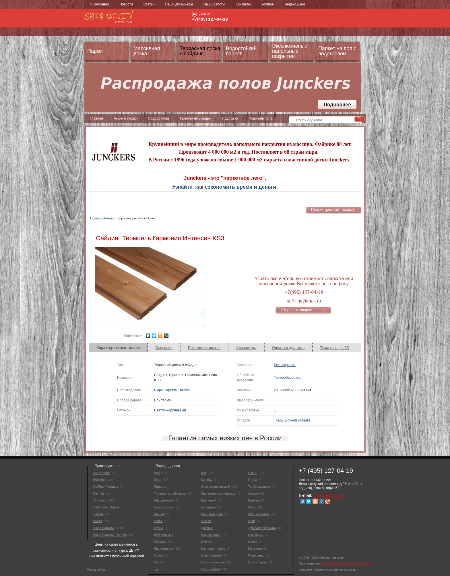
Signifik (98, 514)
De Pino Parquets (105, 486)
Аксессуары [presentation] (246, 347)
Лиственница (163, 548)
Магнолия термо (213, 548)
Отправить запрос (296, 310)
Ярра (158, 486)
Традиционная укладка (292, 420)
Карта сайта (96, 569)
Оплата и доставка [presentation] (288, 347)
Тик (156, 569)
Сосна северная (213, 562)
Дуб (157, 473)
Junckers (99, 500)
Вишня (159, 514)
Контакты (243, 4)
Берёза (253, 500)
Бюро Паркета (103, 528)
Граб (251, 521)
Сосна (158, 562)
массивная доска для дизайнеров (345, 563)
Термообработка (287, 378)
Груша (158, 528)
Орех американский (215, 486)
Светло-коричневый (170, 410)
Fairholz (98, 493)
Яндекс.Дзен (294, 4)
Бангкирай (208, 500)
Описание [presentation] (163, 347)
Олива (159, 555)
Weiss (97, 521)
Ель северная (211, 534)
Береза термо (164, 507)
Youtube (267, 4)
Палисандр (256, 555)
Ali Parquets (101, 473)
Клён (157, 479)
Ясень (252, 473)
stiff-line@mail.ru (329, 495)
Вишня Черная (212, 514)
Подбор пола (158, 118)
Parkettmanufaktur (106, 507)
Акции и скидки (126, 118)
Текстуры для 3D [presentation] (335, 347)
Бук (203, 473)
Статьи (149, 4)
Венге (252, 507)
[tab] (118, 347)
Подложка (230, 118)
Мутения (254, 548)
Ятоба (252, 479)
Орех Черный (211, 555)
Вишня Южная (258, 514)
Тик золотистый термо (170, 493)
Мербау (206, 479)
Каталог (109, 218)
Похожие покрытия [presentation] (204, 347)
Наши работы (214, 4)
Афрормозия (163, 500)
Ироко (252, 541)
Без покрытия (285, 365)
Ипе (204, 541)
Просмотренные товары (332, 209)
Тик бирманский (259, 486)
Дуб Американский (262, 528)
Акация (253, 493)
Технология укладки (196, 118)
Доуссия (207, 528)
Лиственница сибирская (218, 493)
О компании (99, 4)
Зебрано (160, 541)
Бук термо (208, 507)
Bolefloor (99, 479)
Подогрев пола (260, 118)
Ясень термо (210, 569)
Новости (126, 4)
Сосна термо (257, 562)
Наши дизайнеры (179, 4)
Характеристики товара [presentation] (118, 347)
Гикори (206, 521)
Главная (96, 118)
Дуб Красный (163, 534)
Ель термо (162, 400)
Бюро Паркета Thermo (172, 390)
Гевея (158, 521)
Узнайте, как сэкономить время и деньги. (225, 187)
